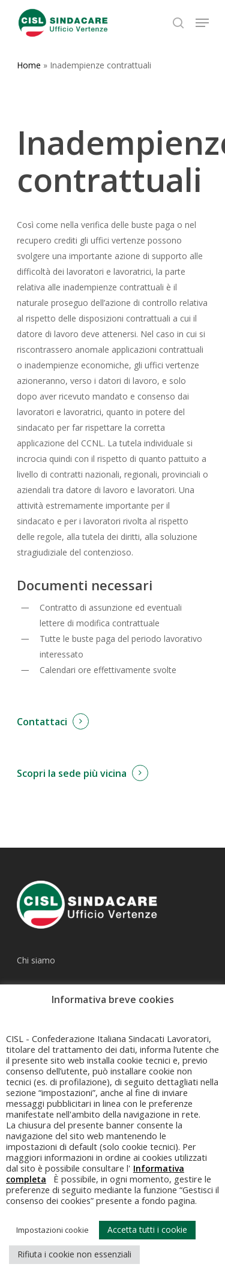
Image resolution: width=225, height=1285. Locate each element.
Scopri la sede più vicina (72, 773)
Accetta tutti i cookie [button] (147, 1229)
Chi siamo (36, 960)
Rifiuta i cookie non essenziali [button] (74, 1254)
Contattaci (42, 721)
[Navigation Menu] (202, 23)
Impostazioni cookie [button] (52, 1229)
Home (29, 65)
